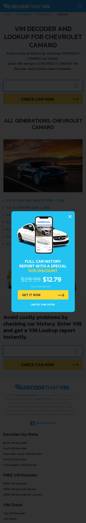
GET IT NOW (31, 294)
